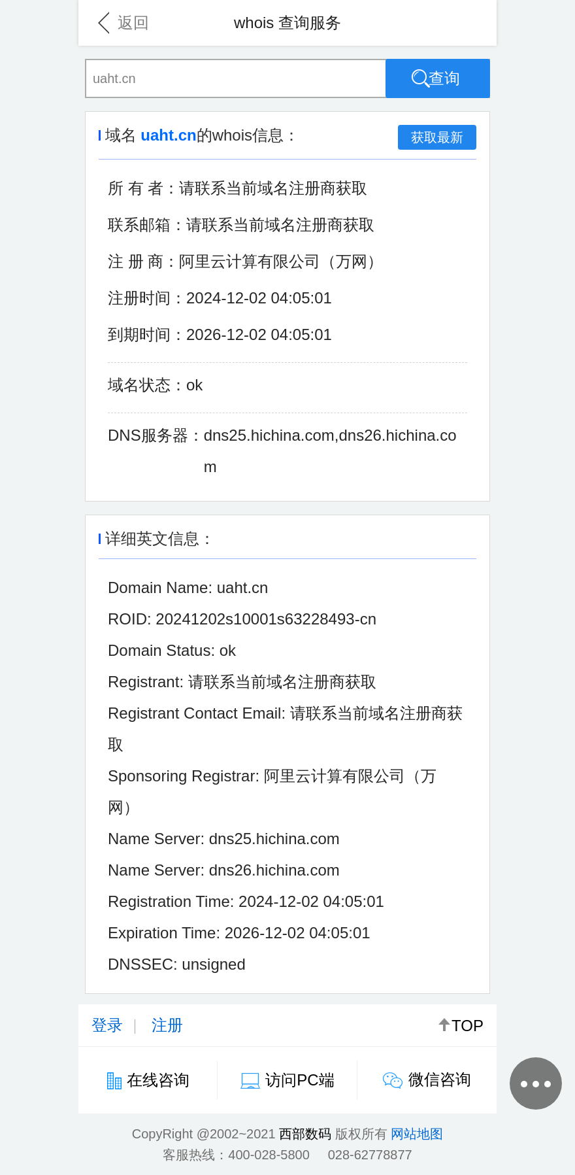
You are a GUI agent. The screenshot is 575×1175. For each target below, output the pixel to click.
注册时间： (147, 298)
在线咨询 (158, 1080)
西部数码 (305, 1134)
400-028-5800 (269, 1155)
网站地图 (417, 1134)
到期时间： (147, 334)
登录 (107, 1025)
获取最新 (437, 137)
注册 (167, 1025)
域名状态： (147, 385)
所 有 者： (143, 188)
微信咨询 (439, 1079)
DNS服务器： (156, 435)
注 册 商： (143, 261)
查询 (436, 78)
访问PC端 (299, 1080)
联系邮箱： (147, 224)
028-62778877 (370, 1155)
